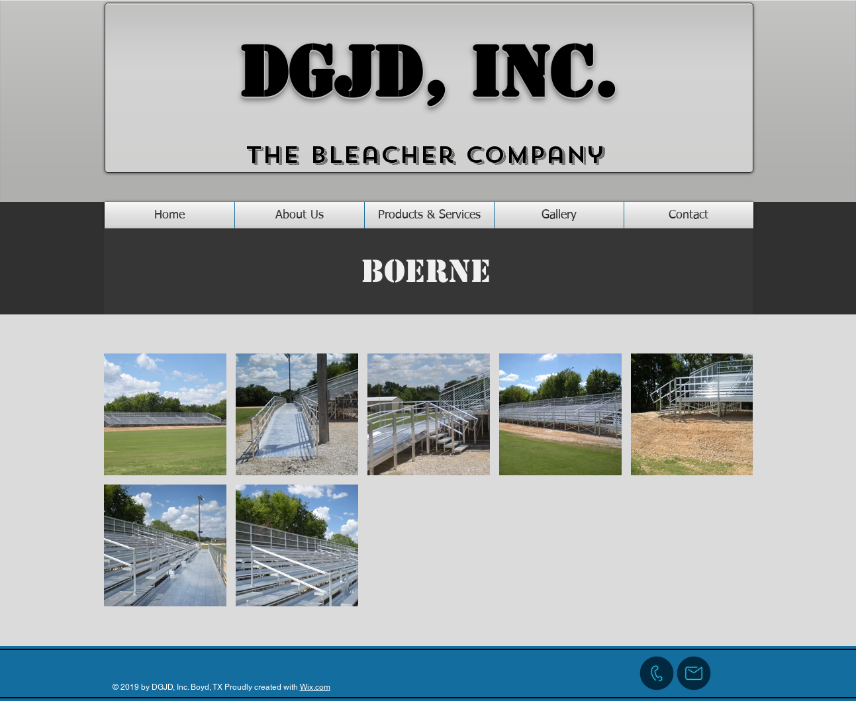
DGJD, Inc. (428, 73)
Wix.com (315, 687)
